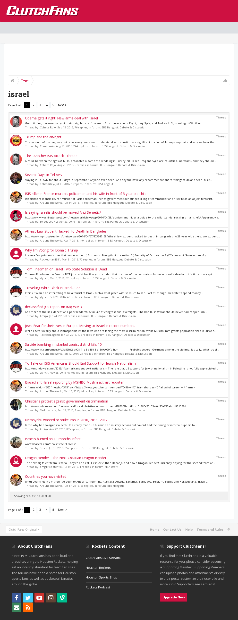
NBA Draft (111, 467)
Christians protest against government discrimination (66, 401)
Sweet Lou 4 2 (49, 221)
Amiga (44, 316)
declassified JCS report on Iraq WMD (53, 306)
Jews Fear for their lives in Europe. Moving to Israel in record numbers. (80, 325)
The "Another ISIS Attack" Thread (51, 155)
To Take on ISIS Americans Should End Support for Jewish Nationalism (80, 363)
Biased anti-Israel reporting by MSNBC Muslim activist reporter (74, 382)
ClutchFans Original (22, 529)
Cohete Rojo (48, 127)
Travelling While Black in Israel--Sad (52, 287)
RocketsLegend (50, 334)
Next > (62, 105)
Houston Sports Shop (101, 577)
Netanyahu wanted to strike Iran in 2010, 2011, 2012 (66, 420)
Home (154, 529)
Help (189, 529)
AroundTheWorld (51, 202)
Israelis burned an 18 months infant (53, 438)
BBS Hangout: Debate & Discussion (124, 127)
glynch (44, 278)
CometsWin (47, 146)
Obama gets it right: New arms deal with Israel (61, 118)
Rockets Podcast (98, 587)
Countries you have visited (45, 476)
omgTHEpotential (51, 467)
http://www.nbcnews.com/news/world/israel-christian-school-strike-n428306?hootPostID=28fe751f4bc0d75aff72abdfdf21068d (105, 406)
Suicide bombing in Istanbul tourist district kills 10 (63, 344)
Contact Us (172, 529)
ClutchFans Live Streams (103, 557)
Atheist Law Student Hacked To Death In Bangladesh (67, 231)
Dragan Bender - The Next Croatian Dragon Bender (65, 457)
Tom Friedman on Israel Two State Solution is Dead (66, 269)
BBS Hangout (105, 184)
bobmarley (47, 184)
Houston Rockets (98, 567)
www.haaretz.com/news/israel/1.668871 (50, 444)
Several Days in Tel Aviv (43, 174)
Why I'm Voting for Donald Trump (51, 250)
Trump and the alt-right (43, 137)
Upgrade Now (173, 597)
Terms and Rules (210, 529)
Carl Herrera (48, 410)
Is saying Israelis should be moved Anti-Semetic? (63, 212)
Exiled (44, 448)
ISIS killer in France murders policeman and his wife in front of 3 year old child (85, 193)
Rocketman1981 (50, 259)
